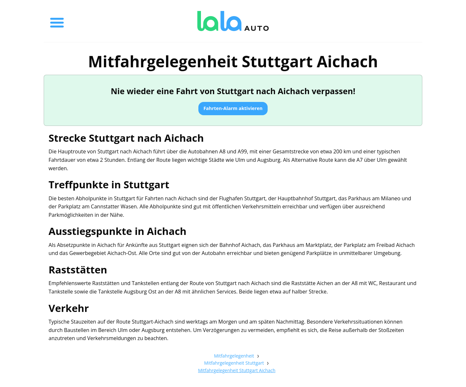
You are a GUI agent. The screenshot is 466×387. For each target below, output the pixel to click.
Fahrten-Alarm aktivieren (233, 108)
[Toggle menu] (57, 21)
